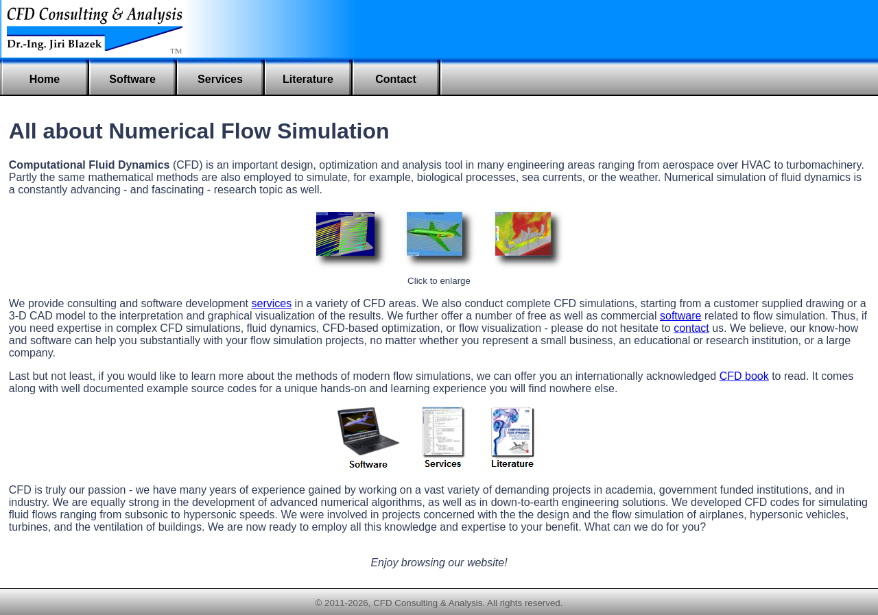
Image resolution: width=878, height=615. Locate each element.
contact (691, 328)
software (680, 316)
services (271, 303)
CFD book (744, 376)
